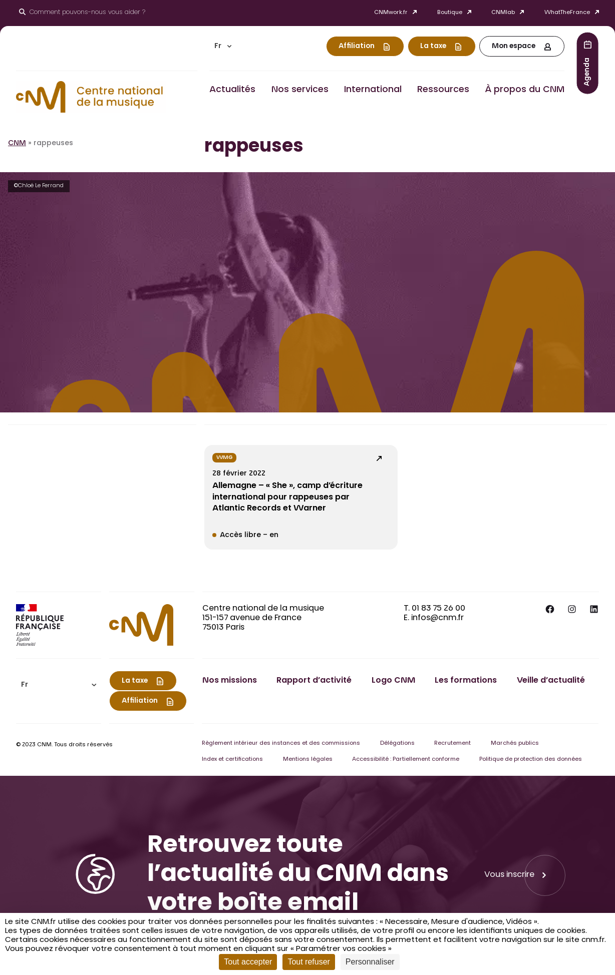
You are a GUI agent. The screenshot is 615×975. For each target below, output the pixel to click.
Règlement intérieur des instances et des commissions (281, 743)
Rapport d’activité (314, 681)
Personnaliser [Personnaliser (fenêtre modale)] (370, 961)
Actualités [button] (232, 90)
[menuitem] (222, 46)
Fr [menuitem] (217, 46)
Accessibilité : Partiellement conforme (405, 759)
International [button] (373, 90)
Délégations (397, 743)
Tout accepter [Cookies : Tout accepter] (248, 961)
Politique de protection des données (530, 759)
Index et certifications (232, 759)
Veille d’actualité (551, 681)
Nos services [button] (300, 90)
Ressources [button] (443, 90)
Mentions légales (308, 759)
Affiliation (357, 46)
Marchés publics (515, 743)
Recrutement (452, 743)
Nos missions (229, 681)
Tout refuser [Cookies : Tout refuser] (308, 961)
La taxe (433, 46)
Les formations (466, 681)
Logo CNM (393, 681)
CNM (17, 143)
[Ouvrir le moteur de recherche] (82, 13)
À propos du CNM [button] (524, 90)
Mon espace (513, 46)
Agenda (587, 71)
